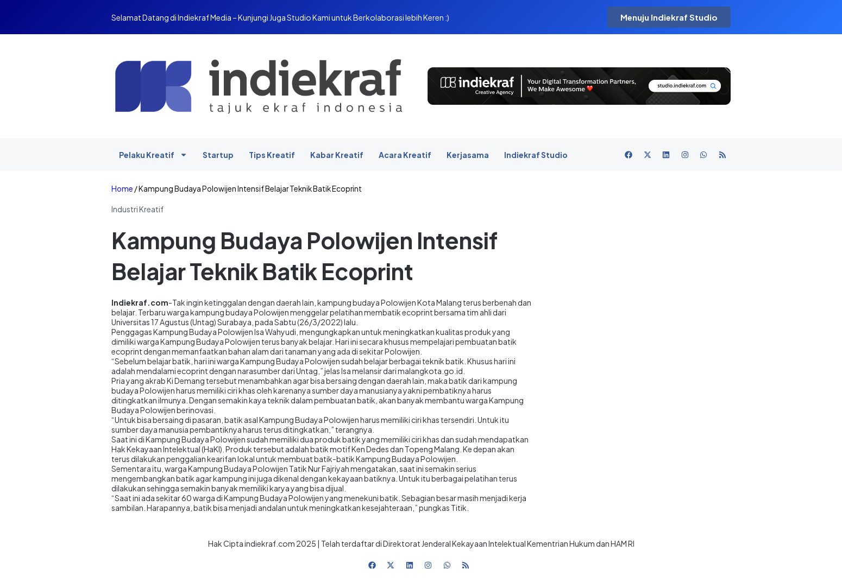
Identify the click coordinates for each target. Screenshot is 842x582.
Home (122, 188)
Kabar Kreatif (336, 155)
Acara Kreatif (405, 155)
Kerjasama (468, 155)
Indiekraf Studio (536, 155)
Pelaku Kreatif (153, 155)
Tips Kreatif (272, 155)
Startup (218, 155)
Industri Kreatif (137, 209)
